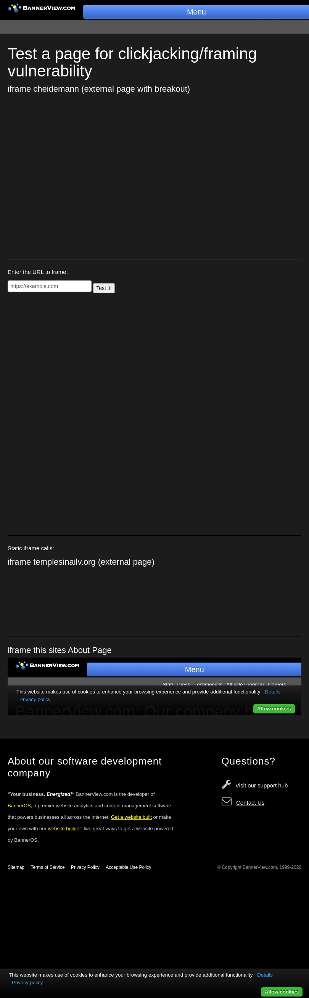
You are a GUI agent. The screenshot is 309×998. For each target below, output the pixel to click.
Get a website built (131, 817)
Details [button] (265, 975)
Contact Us (250, 802)
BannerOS (19, 805)
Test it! (103, 288)
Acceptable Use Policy (128, 867)
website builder (64, 828)
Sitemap (16, 867)
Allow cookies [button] (282, 992)
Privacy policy (27, 982)
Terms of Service (47, 867)
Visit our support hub (261, 785)
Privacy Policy (85, 867)
